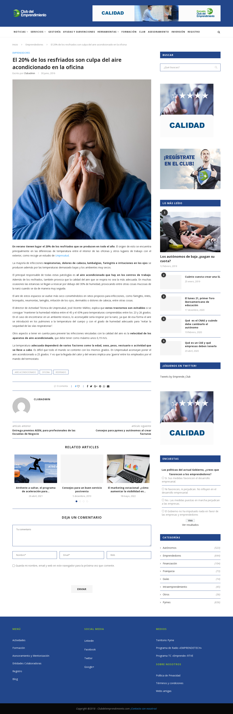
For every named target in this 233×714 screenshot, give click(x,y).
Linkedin (89, 640)
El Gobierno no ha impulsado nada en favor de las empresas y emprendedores (190, 513)
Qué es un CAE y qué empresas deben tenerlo (201, 344)
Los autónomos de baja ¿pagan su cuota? (187, 258)
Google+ (89, 667)
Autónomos (191, 548)
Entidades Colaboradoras (26, 663)
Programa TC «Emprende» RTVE (174, 655)
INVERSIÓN (178, 31)
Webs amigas (163, 691)
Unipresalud (62, 255)
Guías (191, 579)
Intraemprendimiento (191, 587)
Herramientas (106, 31)
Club (142, 31)
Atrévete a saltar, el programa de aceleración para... (35, 489)
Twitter (88, 658)
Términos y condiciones (169, 683)
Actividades (18, 640)
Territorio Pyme (165, 640)
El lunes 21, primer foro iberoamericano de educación (200, 302)
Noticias (20, 31)
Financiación (191, 563)
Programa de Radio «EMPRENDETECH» (179, 648)
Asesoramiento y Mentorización (30, 655)
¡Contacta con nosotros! (143, 708)
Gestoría (54, 31)
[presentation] (42, 577)
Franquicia (191, 571)
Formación (129, 31)
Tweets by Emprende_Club (175, 376)
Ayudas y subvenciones (79, 31)
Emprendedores (34, 44)
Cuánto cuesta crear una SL (202, 276)
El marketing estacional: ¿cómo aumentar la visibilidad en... (128, 489)
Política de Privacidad (168, 675)
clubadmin (29, 73)
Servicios (37, 31)
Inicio (15, 44)
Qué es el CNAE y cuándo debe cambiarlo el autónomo (201, 324)
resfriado (61, 372)
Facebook (90, 649)
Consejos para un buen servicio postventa (82, 489)
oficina (46, 372)
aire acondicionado (25, 372)
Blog (15, 679)
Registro (194, 31)
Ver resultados (190, 524)
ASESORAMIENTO (158, 31)
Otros (191, 594)
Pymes (191, 602)
